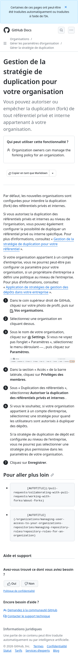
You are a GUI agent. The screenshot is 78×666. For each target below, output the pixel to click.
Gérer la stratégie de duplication (32, 48)
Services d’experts (38, 651)
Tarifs (18, 651)
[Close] (66, 6)
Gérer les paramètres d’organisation (34, 43)
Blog (56, 651)
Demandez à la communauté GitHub (30, 610)
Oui (11, 583)
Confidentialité (57, 646)
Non (30, 583)
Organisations (19, 39)
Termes (38, 646)
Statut (7, 651)
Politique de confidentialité (19, 591)
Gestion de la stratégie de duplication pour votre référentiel (38, 244)
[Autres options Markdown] (52, 173)
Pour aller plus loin (28, 474)
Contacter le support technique (26, 616)
